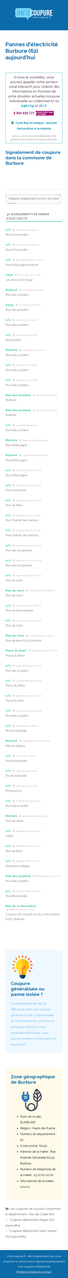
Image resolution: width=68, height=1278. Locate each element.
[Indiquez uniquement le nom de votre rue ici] (33, 199)
